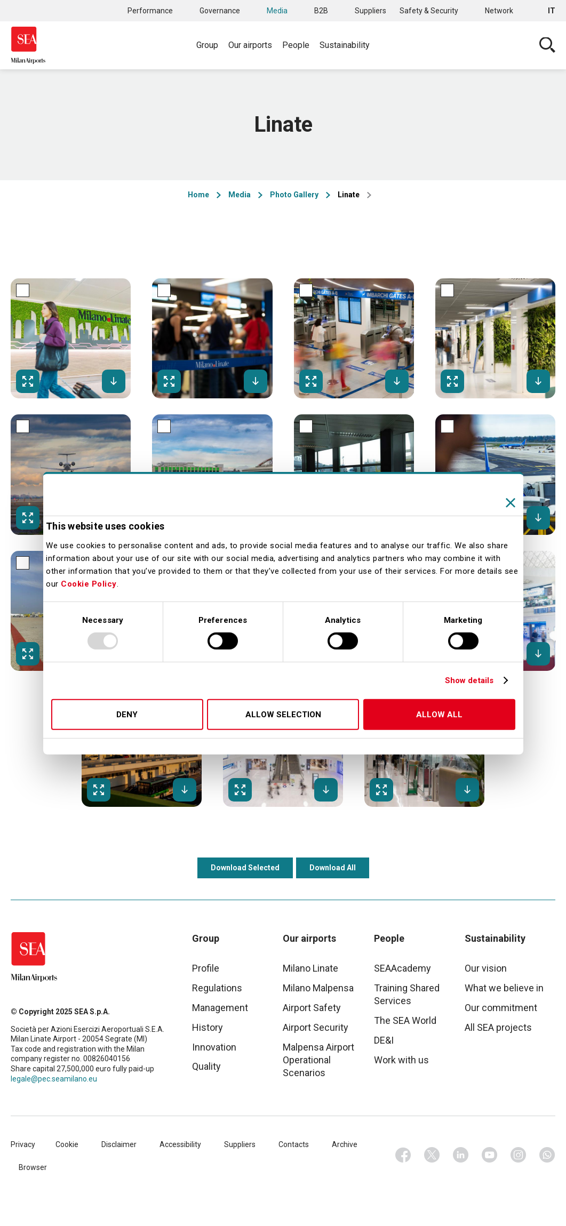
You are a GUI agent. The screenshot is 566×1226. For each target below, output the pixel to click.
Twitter (432, 1155)
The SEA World (405, 1020)
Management (220, 1007)
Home (198, 194)
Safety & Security (429, 10)
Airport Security (315, 1027)
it (551, 10)
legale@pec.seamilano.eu (54, 1079)
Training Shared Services (407, 994)
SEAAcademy (402, 968)
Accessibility (180, 1144)
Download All (332, 867)
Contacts (293, 1144)
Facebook (403, 1155)
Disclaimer (119, 1144)
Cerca (547, 45)
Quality (206, 1066)
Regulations (217, 987)
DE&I (384, 1040)
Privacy (23, 1144)
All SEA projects (498, 1027)
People (295, 45)
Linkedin (461, 1155)
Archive (344, 1144)
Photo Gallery (294, 194)
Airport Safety (312, 1007)
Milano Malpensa (318, 987)
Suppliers (370, 10)
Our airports (250, 45)
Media (277, 10)
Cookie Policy (89, 584)
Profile (205, 968)
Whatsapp (547, 1155)
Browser (33, 1167)
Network (499, 10)
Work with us (401, 1059)
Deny (127, 714)
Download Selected (245, 867)
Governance (220, 10)
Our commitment (501, 1007)
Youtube (490, 1155)
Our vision (486, 968)
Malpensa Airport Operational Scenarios (318, 1059)
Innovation (214, 1047)
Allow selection (283, 714)
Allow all (439, 714)
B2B (321, 10)
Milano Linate (310, 968)
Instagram (519, 1155)
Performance (150, 10)
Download (113, 381)
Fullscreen (27, 381)
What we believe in (504, 987)
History (207, 1027)
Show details (469, 680)
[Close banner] (510, 502)
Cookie (66, 1144)
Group (207, 45)
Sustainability (345, 45)
